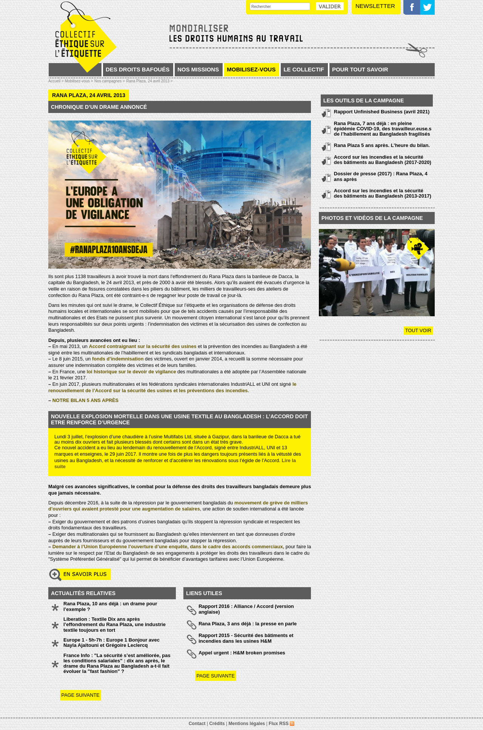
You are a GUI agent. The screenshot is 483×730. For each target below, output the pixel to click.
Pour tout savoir (360, 69)
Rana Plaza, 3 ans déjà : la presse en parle (247, 623)
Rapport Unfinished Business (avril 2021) (382, 111)
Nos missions (198, 69)
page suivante (81, 695)
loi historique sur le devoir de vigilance (131, 371)
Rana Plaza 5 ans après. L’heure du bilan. (382, 145)
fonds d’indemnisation (118, 359)
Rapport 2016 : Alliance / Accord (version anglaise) (246, 608)
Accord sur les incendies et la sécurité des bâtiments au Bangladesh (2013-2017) (382, 193)
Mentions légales (247, 723)
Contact (197, 723)
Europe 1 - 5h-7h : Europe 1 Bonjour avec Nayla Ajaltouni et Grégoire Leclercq (111, 642)
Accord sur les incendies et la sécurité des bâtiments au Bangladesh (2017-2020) (382, 159)
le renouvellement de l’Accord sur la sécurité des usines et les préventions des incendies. (172, 387)
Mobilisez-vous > (79, 81)
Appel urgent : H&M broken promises (241, 653)
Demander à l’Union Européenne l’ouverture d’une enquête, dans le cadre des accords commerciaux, (168, 546)
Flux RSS (281, 723)
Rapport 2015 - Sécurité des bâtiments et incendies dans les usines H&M (245, 638)
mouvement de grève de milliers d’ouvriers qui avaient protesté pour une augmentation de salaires (178, 506)
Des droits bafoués (137, 69)
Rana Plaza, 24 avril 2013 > (149, 81)
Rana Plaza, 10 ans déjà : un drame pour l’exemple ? (110, 606)
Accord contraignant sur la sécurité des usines (142, 346)
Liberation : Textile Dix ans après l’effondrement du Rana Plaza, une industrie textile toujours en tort (114, 625)
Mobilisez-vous (251, 69)
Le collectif (303, 69)
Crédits (217, 723)
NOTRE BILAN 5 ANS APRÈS (85, 400)
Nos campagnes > (109, 81)
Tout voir (418, 330)
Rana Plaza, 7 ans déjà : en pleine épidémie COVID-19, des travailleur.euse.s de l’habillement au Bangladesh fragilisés (383, 129)
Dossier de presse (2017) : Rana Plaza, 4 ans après (381, 176)
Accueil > (56, 81)
